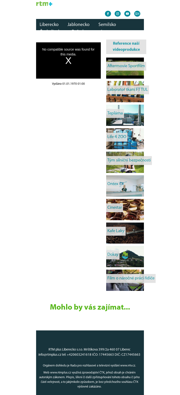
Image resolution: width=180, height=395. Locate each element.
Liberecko (49, 24)
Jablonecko (79, 24)
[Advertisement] (68, 116)
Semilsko (107, 24)
